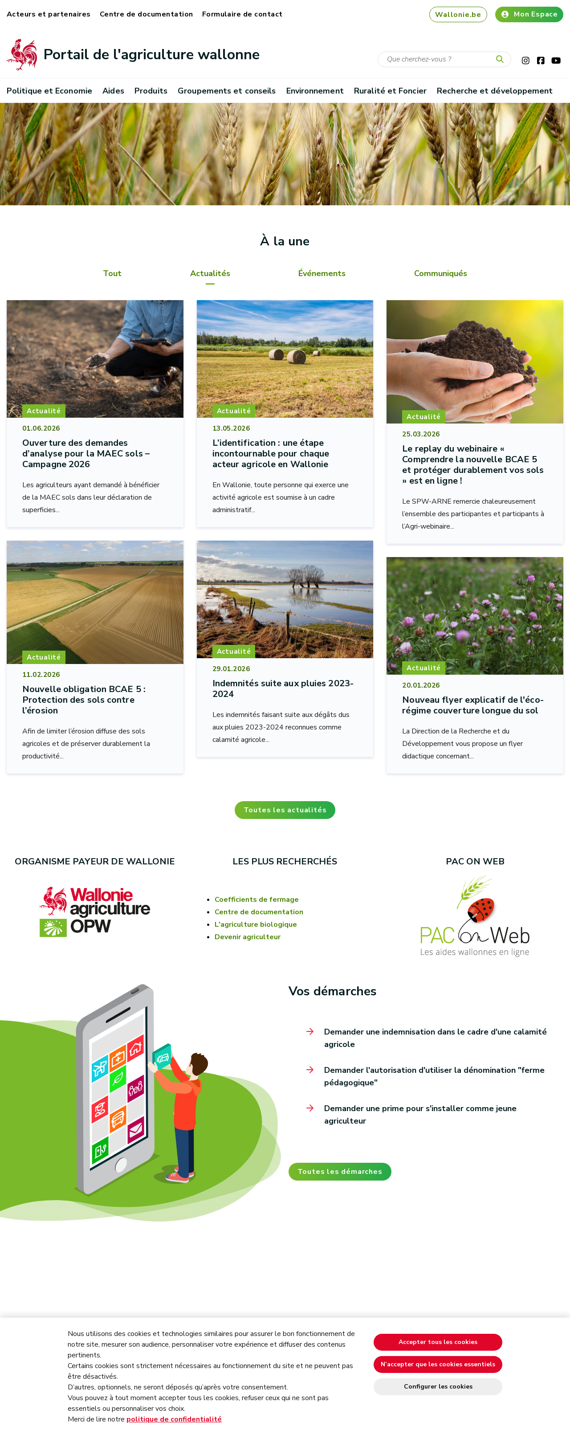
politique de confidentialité (174, 1419)
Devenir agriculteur (248, 937)
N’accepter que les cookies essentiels (438, 1364)
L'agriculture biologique (256, 924)
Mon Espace (529, 14)
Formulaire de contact (242, 14)
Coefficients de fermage (257, 899)
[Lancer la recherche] (502, 59)
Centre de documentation (146, 14)
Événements (322, 273)
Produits (150, 91)
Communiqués (440, 273)
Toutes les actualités (285, 810)
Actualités (210, 273)
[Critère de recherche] (444, 59)
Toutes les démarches (340, 1172)
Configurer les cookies (438, 1386)
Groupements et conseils (227, 91)
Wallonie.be (458, 15)
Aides (113, 91)
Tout (112, 273)
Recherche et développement (495, 91)
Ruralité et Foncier (390, 91)
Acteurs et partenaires (49, 14)
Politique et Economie (49, 91)
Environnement (315, 91)
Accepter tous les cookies (438, 1342)
